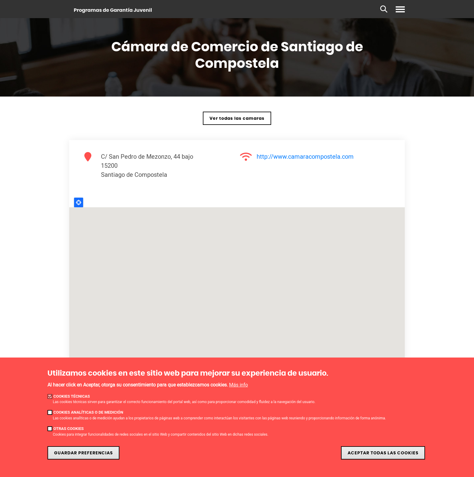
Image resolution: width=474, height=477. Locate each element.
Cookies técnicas (72, 396)
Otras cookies (69, 428)
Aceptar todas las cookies (383, 453)
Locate (78, 202)
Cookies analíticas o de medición (88, 412)
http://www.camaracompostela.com (305, 156)
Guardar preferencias (83, 453)
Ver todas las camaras (237, 118)
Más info (238, 385)
